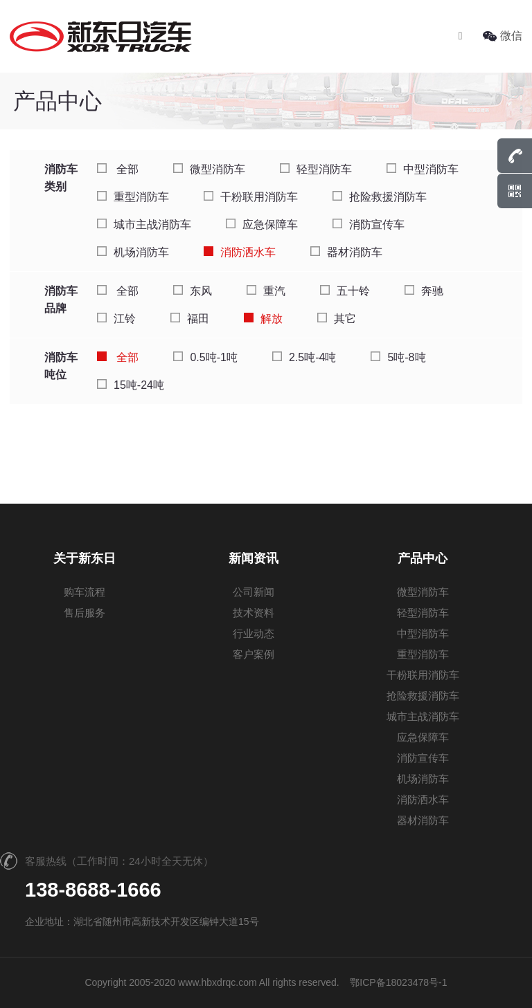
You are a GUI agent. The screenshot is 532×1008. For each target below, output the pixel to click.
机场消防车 (133, 252)
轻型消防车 (316, 169)
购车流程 (84, 592)
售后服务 (84, 612)
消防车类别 (61, 177)
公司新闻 (253, 592)
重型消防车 (133, 197)
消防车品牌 (61, 299)
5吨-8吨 (398, 357)
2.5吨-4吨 (304, 357)
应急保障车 (262, 224)
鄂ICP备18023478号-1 (398, 982)
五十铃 (345, 291)
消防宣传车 (368, 224)
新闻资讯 (253, 558)
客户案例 (253, 654)
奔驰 (424, 291)
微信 (502, 36)
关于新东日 (84, 558)
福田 (189, 318)
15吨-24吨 (130, 385)
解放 (263, 318)
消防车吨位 (61, 366)
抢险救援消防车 (379, 197)
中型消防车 (423, 169)
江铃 (116, 318)
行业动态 (253, 633)
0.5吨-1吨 (205, 357)
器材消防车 (346, 252)
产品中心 (422, 558)
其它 (336, 318)
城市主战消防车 (144, 224)
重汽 (266, 291)
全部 (118, 169)
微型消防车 (209, 169)
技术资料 (253, 612)
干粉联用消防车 (251, 197)
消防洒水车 (240, 252)
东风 (192, 291)
